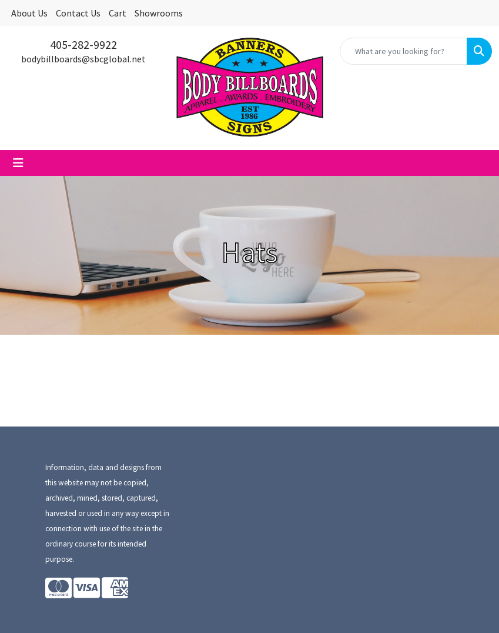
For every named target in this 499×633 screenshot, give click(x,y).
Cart (117, 13)
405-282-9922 (83, 44)
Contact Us (78, 13)
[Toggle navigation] (18, 163)
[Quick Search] (403, 51)
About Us (29, 13)
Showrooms (159, 13)
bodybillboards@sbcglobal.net (83, 59)
